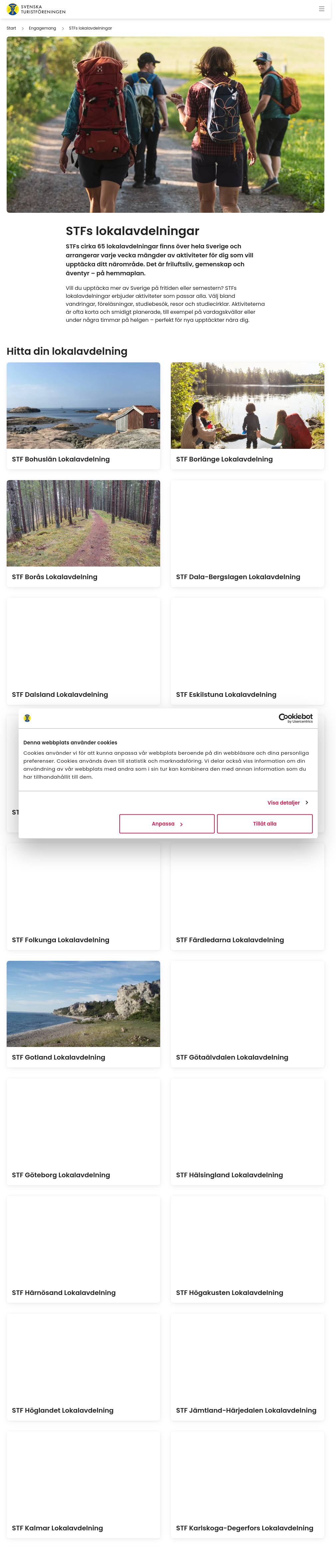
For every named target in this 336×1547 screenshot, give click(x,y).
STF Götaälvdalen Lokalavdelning (232, 1057)
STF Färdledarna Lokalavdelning (230, 940)
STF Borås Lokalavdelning (54, 576)
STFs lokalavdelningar (90, 28)
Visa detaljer (284, 802)
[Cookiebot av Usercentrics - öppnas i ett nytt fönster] (284, 718)
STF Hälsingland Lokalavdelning (229, 1175)
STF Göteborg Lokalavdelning (61, 1175)
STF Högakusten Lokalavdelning (229, 1292)
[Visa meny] (321, 9)
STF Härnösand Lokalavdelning (64, 1292)
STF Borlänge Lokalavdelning (224, 459)
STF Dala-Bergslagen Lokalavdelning (238, 576)
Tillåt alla (265, 823)
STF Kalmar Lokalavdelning (57, 1528)
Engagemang (42, 28)
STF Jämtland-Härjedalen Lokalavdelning (246, 1410)
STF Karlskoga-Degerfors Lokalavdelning (244, 1528)
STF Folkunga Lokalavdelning (60, 940)
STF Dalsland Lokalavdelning (60, 694)
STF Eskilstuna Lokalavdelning (226, 694)
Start (11, 28)
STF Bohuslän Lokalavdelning (61, 459)
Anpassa (167, 823)
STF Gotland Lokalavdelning (58, 1057)
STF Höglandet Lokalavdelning (63, 1410)
